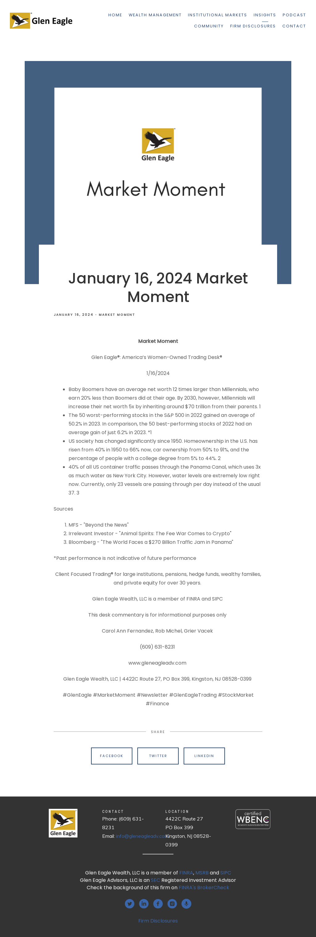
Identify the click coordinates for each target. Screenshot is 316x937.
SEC (155, 880)
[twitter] (130, 904)
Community (209, 26)
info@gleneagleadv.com (142, 836)
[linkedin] (144, 904)
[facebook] (158, 904)
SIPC (225, 872)
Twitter (158, 755)
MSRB (202, 872)
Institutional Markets (217, 15)
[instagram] (172, 904)
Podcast (294, 15)
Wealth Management (155, 15)
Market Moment (117, 314)
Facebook (111, 755)
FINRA (186, 872)
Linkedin (204, 755)
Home (115, 15)
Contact (294, 26)
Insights (265, 15)
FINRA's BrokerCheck (204, 887)
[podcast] (186, 904)
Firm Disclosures (253, 26)
